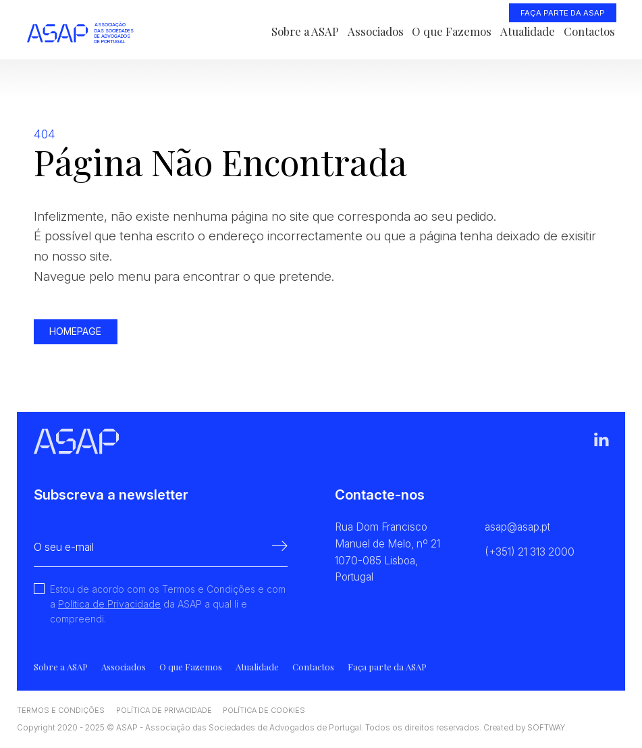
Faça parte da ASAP (562, 13)
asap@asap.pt (517, 526)
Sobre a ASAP (305, 31)
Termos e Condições (61, 710)
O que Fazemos (451, 31)
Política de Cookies (264, 710)
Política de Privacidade (109, 604)
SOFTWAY (546, 727)
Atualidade (527, 31)
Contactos (589, 31)
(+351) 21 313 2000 (529, 551)
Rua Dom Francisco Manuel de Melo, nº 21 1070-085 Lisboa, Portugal (387, 551)
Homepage (75, 331)
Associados (376, 31)
